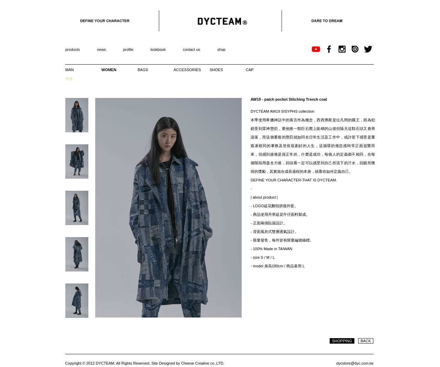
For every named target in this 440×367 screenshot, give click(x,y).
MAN (69, 70)
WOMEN (108, 70)
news (101, 49)
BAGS (143, 70)
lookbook (158, 49)
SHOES (216, 70)
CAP (250, 70)
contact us (191, 49)
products (72, 49)
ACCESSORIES (186, 70)
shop (221, 49)
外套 (69, 79)
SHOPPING (342, 341)
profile (128, 49)
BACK (366, 341)
